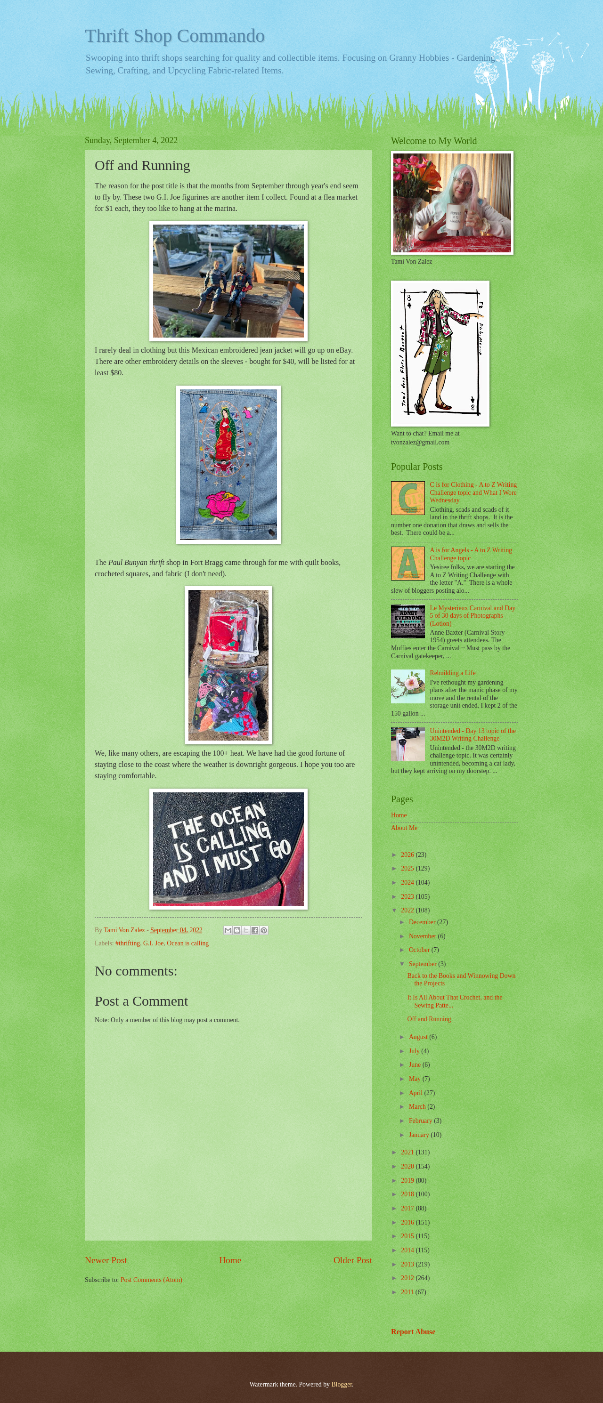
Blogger (341, 1384)
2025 (408, 868)
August (419, 1036)
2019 (408, 1180)
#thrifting (127, 943)
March (418, 1106)
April (416, 1093)
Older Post (353, 1260)
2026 (408, 854)
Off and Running (429, 1019)
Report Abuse (413, 1332)
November (423, 936)
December (423, 922)
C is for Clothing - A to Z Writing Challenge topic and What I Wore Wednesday (473, 492)
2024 (408, 882)
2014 (408, 1250)
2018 (408, 1194)
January (420, 1134)
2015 (408, 1236)
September (423, 964)
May (416, 1078)
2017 (408, 1208)
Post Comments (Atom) (151, 1279)
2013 (408, 1264)
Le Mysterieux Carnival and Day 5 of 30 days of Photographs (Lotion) (473, 616)
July (415, 1051)
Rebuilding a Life (453, 673)
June (416, 1064)
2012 (408, 1278)
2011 (408, 1292)
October (420, 949)
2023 (408, 896)
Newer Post (106, 1260)
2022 (408, 910)
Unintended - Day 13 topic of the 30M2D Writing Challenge (473, 734)
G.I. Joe (153, 943)
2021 (408, 1152)
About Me (404, 827)
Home (230, 1260)
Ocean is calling (188, 943)
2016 (408, 1222)
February (421, 1120)
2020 (408, 1166)
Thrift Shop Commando (175, 35)
